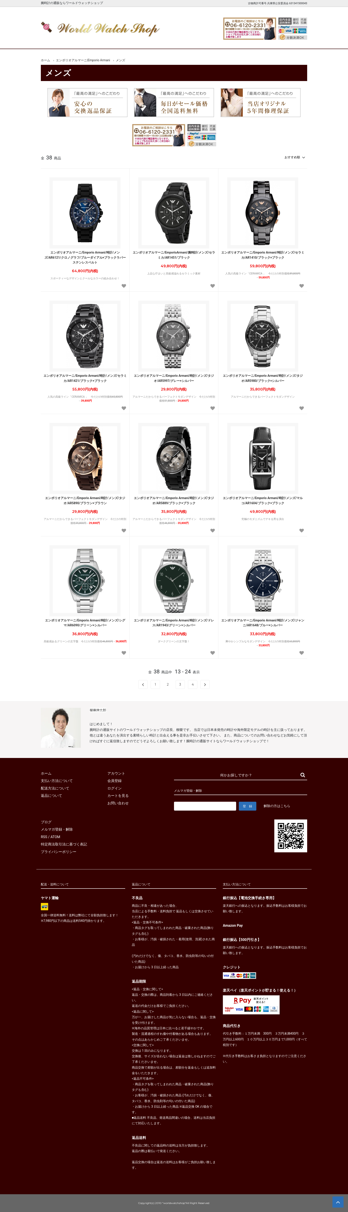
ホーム (53, 42)
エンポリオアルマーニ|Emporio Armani (83, 60)
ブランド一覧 (191, 42)
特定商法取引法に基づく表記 (64, 844)
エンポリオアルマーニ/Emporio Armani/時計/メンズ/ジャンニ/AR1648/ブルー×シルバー (262, 623)
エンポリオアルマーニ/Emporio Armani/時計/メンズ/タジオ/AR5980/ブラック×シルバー (263, 378)
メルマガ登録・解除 (57, 829)
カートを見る (260, 42)
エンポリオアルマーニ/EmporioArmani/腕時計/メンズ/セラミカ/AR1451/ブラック (174, 255)
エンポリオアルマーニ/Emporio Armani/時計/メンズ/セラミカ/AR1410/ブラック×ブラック (262, 255)
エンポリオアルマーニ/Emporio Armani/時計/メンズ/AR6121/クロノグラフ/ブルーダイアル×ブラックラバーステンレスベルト (85, 257)
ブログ (46, 822)
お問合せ (294, 42)
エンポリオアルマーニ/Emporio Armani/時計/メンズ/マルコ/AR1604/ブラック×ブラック (263, 500)
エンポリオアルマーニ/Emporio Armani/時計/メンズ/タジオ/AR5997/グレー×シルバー (174, 378)
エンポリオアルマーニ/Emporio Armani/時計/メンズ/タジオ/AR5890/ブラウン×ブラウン (85, 500)
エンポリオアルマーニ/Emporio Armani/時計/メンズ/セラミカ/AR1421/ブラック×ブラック (85, 378)
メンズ (120, 60)
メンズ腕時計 (122, 42)
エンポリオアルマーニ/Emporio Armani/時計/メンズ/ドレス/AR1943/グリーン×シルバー (174, 623)
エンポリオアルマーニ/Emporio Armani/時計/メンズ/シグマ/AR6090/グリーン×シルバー (85, 623)
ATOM (55, 837)
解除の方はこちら (277, 806)
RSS (44, 837)
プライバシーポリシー (58, 852)
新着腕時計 (88, 42)
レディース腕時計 (157, 42)
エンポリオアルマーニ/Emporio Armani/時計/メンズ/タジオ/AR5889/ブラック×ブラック (174, 500)
